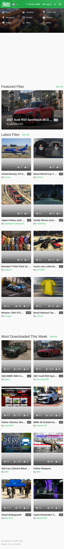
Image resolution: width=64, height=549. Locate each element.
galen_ (8, 379)
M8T (7, 472)
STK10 (39, 177)
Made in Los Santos (11, 544)
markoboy (41, 223)
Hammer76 (41, 425)
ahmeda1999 (42, 379)
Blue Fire (9, 518)
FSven (8, 177)
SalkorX (8, 270)
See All (59, 86)
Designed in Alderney (12, 541)
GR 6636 (40, 270)
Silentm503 (41, 518)
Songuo (8, 316)
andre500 (9, 425)
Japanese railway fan (14, 223)
